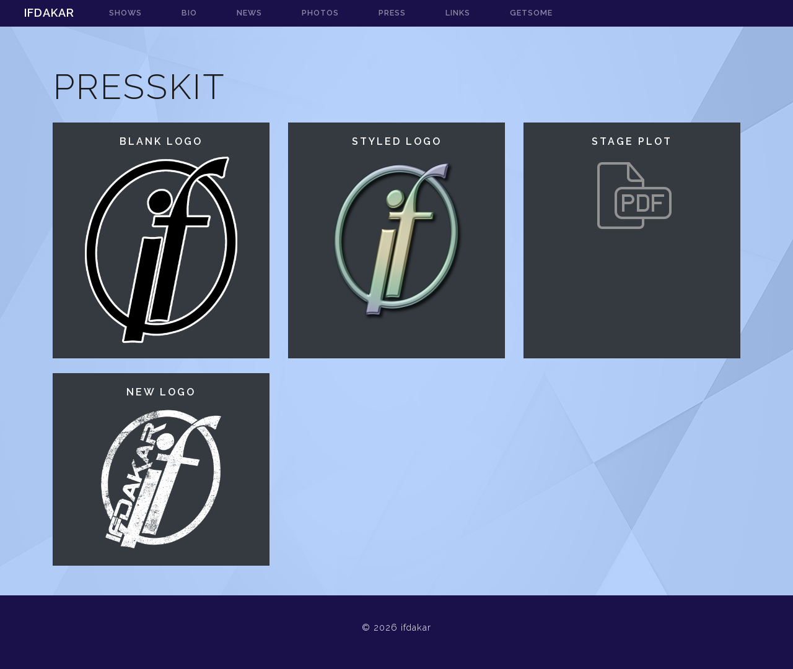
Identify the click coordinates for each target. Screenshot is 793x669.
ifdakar (49, 12)
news (249, 12)
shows (125, 12)
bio (189, 12)
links (457, 12)
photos (320, 12)
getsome (531, 12)
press (392, 12)
